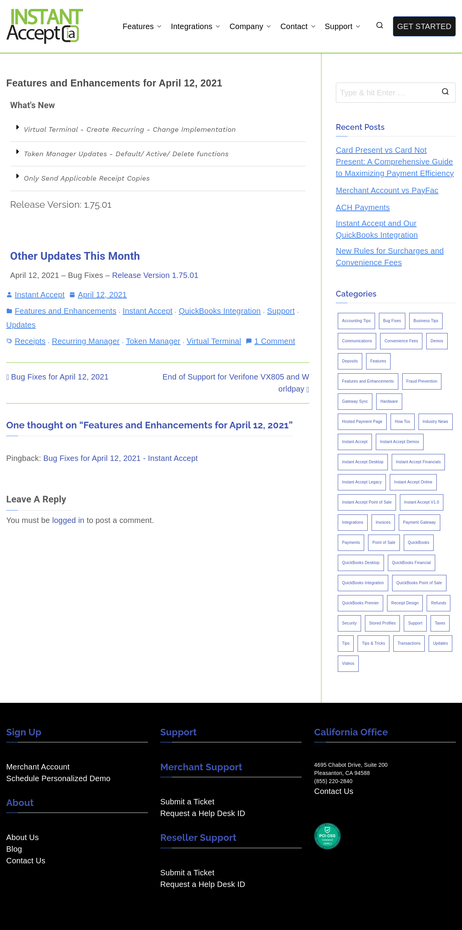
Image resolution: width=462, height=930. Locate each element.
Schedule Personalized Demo (58, 778)
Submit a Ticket (187, 801)
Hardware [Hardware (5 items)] (389, 401)
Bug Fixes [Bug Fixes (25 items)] (392, 321)
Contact (297, 26)
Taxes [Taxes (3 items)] (440, 623)
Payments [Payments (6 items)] (351, 542)
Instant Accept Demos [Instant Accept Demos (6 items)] (399, 442)
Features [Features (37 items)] (378, 361)
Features (142, 26)
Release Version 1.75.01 (155, 275)
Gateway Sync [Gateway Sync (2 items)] (355, 401)
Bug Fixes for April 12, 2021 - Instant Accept (120, 458)
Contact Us (25, 860)
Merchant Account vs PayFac (387, 190)
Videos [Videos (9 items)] (348, 663)
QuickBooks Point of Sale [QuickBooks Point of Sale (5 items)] (419, 583)
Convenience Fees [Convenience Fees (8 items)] (401, 341)
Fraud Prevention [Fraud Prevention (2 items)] (422, 381)
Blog (14, 849)
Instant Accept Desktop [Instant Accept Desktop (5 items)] (363, 462)
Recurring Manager (86, 341)
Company (250, 26)
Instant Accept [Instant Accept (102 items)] (355, 442)
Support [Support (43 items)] (415, 623)
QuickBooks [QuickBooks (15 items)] (418, 542)
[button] (158, 26)
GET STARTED (424, 26)
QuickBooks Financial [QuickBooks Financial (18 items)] (411, 563)
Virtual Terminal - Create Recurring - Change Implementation (130, 129)
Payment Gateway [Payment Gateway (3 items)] (419, 522)
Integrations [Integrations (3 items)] (352, 522)
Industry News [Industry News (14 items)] (435, 421)
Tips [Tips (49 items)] (345, 643)
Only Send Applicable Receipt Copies (87, 178)
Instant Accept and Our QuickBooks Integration (377, 229)
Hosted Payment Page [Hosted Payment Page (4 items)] (362, 421)
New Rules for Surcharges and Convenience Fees (390, 257)
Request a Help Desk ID (202, 813)
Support (342, 26)
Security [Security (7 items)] (349, 623)
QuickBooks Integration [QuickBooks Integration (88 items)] (363, 583)
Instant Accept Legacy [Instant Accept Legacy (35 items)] (362, 482)
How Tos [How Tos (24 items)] (402, 421)
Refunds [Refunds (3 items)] (438, 603)
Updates (21, 325)
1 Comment (274, 340)
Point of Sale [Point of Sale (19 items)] (383, 542)
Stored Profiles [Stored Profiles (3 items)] (382, 623)
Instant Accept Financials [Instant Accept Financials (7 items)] (418, 462)
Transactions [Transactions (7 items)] (409, 643)
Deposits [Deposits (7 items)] (350, 361)
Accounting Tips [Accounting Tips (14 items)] (356, 321)
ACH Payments (363, 207)
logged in (68, 520)
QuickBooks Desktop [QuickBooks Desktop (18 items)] (360, 563)
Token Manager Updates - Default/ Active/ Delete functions (126, 154)
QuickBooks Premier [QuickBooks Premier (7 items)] (360, 603)
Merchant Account (37, 767)
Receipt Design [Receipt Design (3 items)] (405, 603)
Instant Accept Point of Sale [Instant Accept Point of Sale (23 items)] (367, 502)
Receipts (30, 341)
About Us (22, 837)
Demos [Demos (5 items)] (437, 341)
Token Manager (153, 341)
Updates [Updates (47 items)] (440, 643)
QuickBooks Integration (220, 311)
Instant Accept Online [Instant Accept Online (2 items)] (413, 482)
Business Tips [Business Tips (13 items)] (425, 321)
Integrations (195, 26)
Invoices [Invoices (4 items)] (383, 522)
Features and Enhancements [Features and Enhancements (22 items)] (368, 381)
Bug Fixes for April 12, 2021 (60, 377)
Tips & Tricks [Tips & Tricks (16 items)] (373, 643)
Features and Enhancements (65, 311)
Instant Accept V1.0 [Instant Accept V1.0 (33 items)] (421, 502)
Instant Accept (39, 294)
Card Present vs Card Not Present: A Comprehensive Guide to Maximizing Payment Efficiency (395, 162)
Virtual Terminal (214, 341)
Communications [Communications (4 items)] (357, 341)
